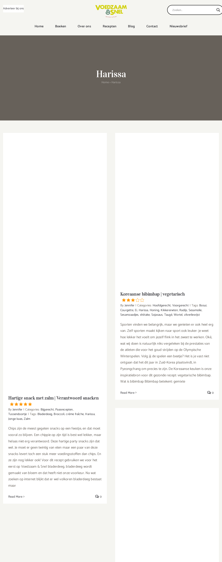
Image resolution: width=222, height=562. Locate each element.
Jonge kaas (15, 418)
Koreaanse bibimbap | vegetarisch (167, 296)
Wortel (178, 314)
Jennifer (18, 409)
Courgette (126, 310)
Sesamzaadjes (129, 314)
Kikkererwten (169, 310)
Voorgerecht (180, 305)
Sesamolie (195, 310)
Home (105, 82)
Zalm (27, 418)
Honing (154, 310)
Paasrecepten (64, 409)
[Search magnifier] (218, 10)
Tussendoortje (17, 414)
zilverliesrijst (192, 314)
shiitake (145, 314)
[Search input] (193, 10)
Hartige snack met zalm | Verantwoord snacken (55, 400)
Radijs (183, 310)
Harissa (89, 414)
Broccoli (59, 414)
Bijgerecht (47, 409)
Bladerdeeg (44, 414)
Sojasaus (157, 314)
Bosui (202, 305)
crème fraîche (75, 414)
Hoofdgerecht (162, 305)
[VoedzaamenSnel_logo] (111, 7)
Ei (136, 310)
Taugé (168, 314)
